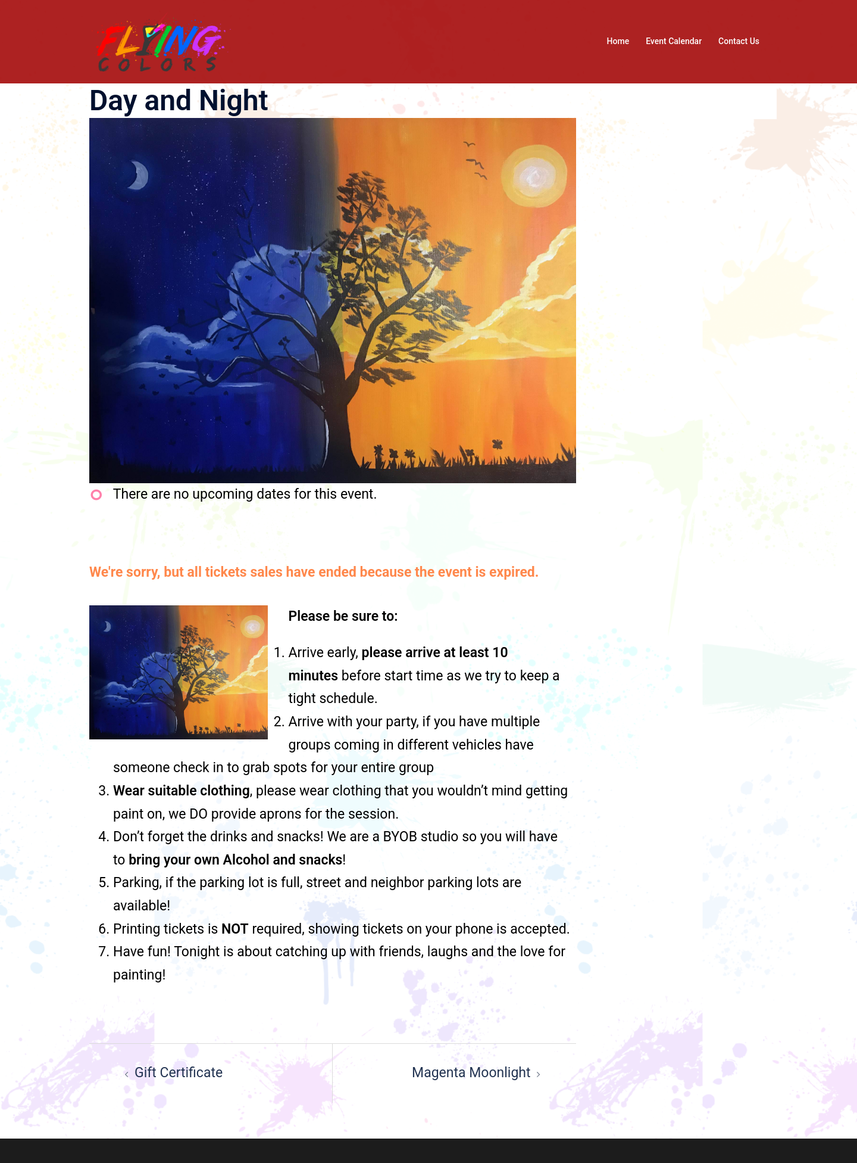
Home (618, 41)
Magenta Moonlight (471, 1073)
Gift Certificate (179, 1073)
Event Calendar (674, 41)
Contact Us (738, 41)
